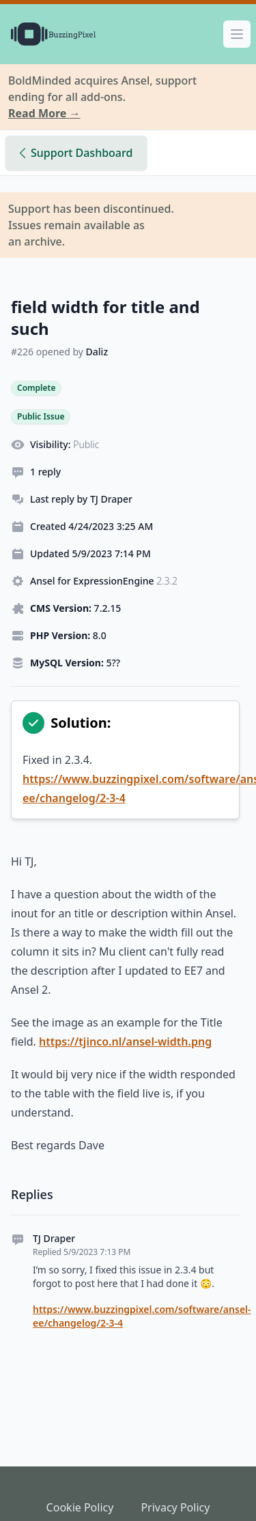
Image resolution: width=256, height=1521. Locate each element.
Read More (44, 113)
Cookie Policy (80, 1507)
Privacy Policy (175, 1507)
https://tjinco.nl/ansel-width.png (125, 1041)
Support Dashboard (76, 152)
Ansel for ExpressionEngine (103, 580)
